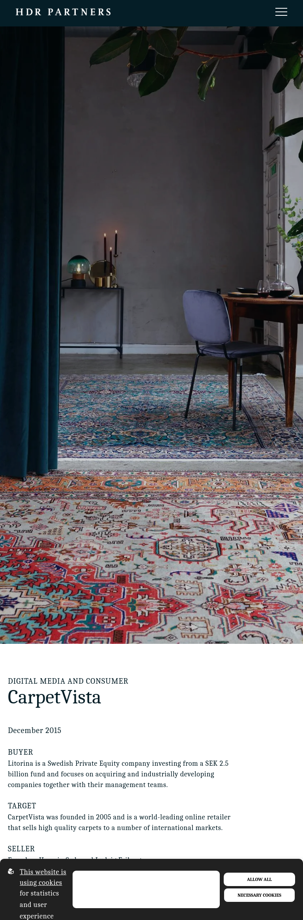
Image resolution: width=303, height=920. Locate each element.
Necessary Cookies (259, 895)
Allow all (259, 879)
